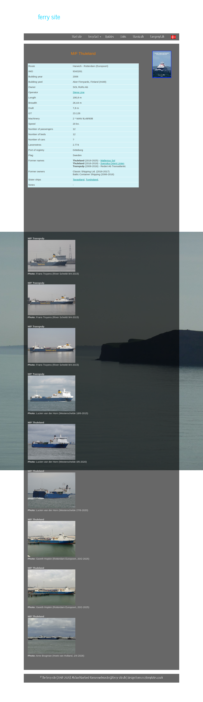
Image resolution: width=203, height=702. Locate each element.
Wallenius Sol (107, 160)
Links (123, 36)
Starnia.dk (138, 36)
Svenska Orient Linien (112, 163)
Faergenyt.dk (157, 36)
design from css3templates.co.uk (145, 677)
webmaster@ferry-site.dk (112, 677)
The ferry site (49, 677)
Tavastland (78, 179)
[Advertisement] (161, 128)
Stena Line (78, 92)
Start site (77, 36)
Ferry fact (94, 36)
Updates (109, 36)
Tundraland (92, 179)
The (43, 16)
